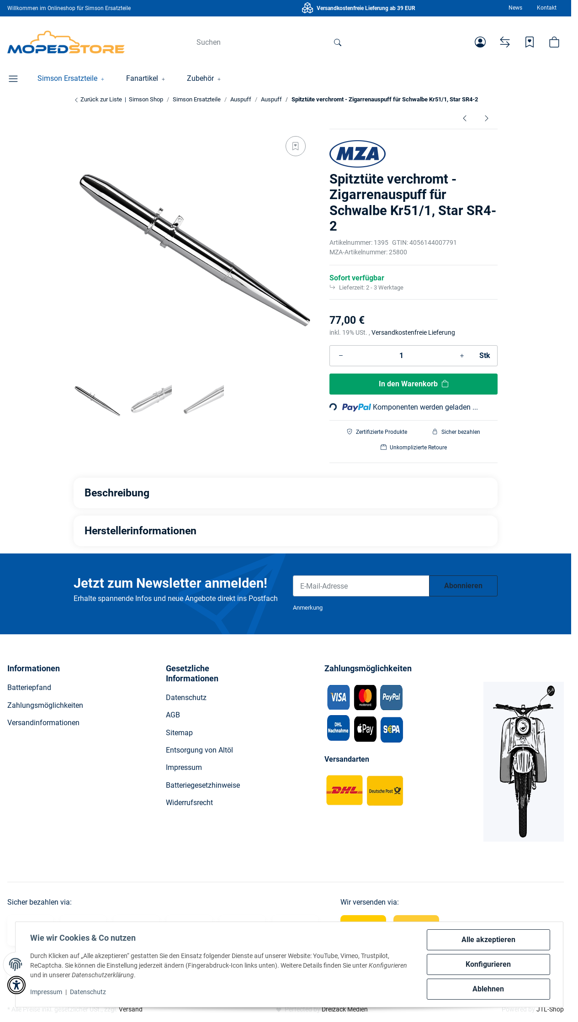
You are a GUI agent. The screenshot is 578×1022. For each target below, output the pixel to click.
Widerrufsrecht (189, 802)
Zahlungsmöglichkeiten (45, 705)
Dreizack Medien (345, 1009)
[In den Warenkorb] (413, 384)
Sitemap (179, 732)
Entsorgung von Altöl (199, 750)
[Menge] (401, 356)
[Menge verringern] (341, 356)
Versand (131, 1009)
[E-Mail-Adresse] (361, 585)
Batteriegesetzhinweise (203, 785)
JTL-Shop (550, 1009)
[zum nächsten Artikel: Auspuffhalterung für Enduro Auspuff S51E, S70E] (487, 118)
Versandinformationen (43, 722)
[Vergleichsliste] (504, 42)
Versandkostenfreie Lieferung (413, 332)
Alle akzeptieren (488, 939)
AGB (173, 715)
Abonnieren (463, 585)
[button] (480, 42)
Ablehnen (488, 989)
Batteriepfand (29, 687)
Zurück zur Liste (98, 99)
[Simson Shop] (66, 42)
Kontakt (547, 8)
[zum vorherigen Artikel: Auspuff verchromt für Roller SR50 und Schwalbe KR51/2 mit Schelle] (465, 118)
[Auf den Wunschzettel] (296, 146)
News (515, 8)
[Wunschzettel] (529, 42)
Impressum (46, 992)
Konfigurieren (488, 964)
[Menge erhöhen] (462, 356)
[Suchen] (258, 42)
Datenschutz (88, 992)
